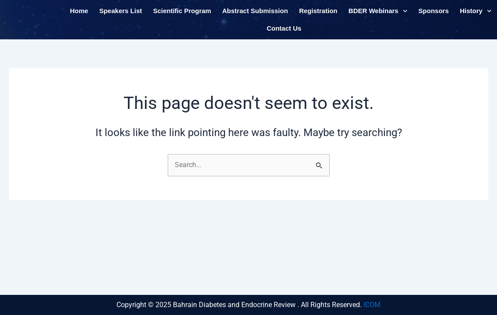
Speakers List (120, 14)
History (475, 15)
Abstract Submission (255, 14)
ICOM (372, 305)
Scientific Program (182, 14)
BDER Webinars (378, 15)
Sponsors (434, 14)
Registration (318, 14)
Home (79, 14)
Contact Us (284, 32)
